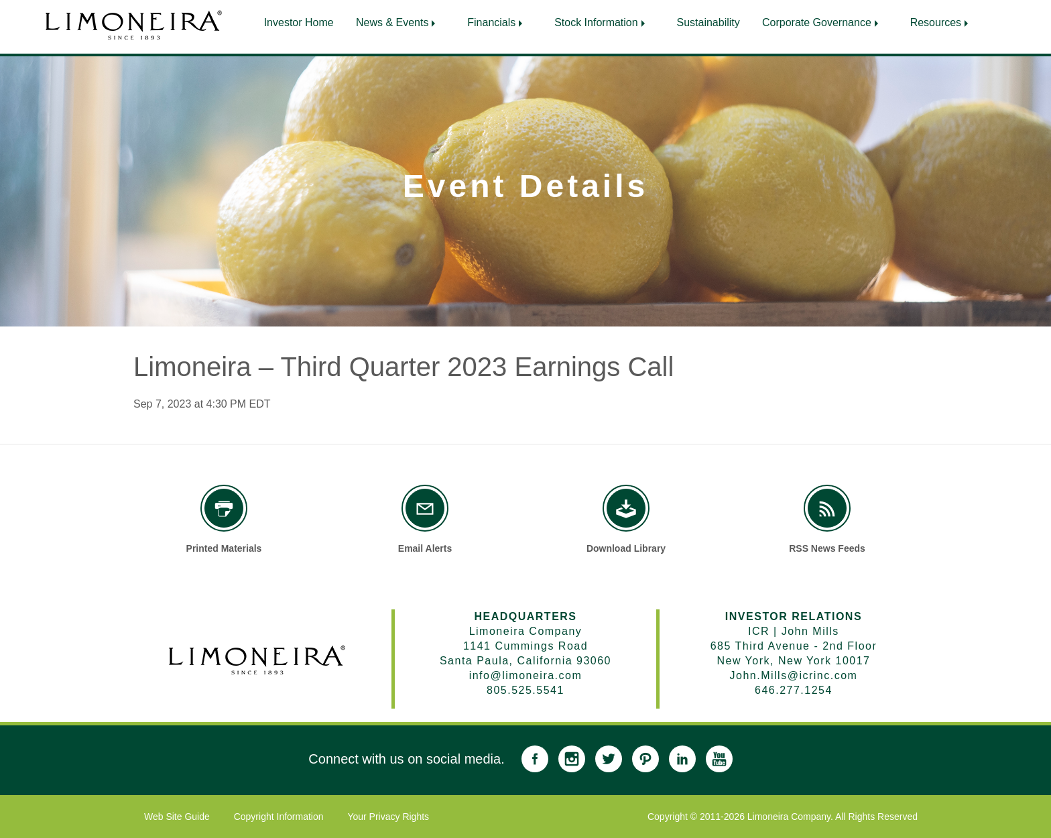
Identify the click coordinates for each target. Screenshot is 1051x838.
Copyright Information (279, 816)
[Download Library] (626, 508)
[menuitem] (296, 19)
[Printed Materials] (223, 508)
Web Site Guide (177, 816)
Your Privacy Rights (388, 816)
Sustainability (710, 22)
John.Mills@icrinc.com (794, 675)
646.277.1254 (793, 690)
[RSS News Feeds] (827, 508)
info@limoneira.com (525, 675)
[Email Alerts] (425, 508)
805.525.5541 (525, 690)
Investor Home (297, 22)
